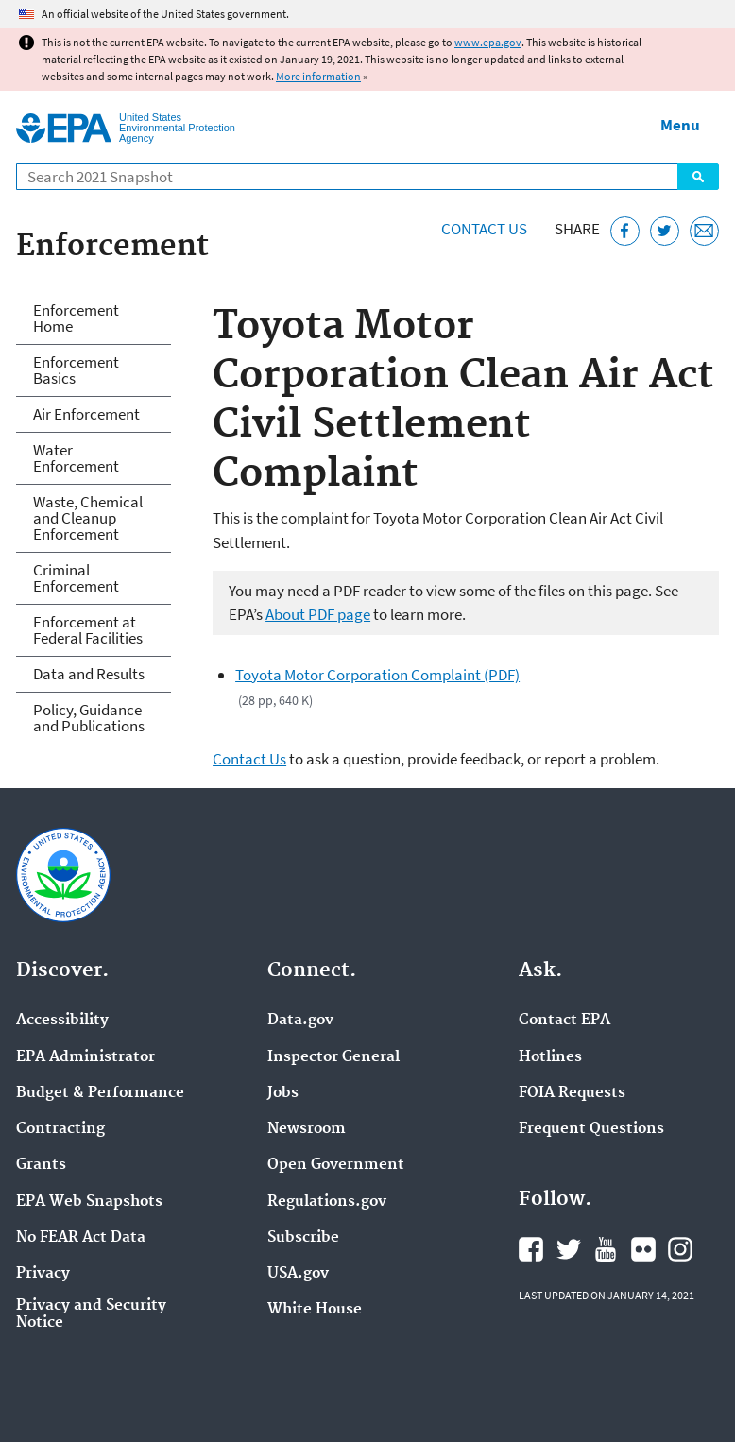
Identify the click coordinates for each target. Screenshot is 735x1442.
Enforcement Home (76, 318)
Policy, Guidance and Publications (89, 717)
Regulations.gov (326, 1201)
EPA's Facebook (531, 1249)
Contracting (60, 1129)
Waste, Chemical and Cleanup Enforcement (88, 517)
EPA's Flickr (643, 1249)
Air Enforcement (86, 413)
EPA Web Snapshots (89, 1201)
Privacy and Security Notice (91, 1314)
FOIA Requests (572, 1093)
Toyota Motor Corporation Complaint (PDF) (377, 674)
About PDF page (317, 614)
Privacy (43, 1273)
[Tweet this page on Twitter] (664, 231)
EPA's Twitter (568, 1249)
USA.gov (298, 1273)
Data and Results (89, 673)
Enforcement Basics (76, 370)
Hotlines (550, 1057)
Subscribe (303, 1237)
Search (698, 176)
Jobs (283, 1093)
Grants (41, 1165)
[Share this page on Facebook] (625, 231)
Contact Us (484, 228)
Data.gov (300, 1020)
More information (318, 76)
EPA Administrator (85, 1057)
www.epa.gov (487, 42)
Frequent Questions (591, 1129)
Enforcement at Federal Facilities (88, 629)
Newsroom (306, 1129)
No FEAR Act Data (80, 1237)
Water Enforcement (76, 457)
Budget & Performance (100, 1093)
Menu (680, 124)
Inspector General (333, 1057)
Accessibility (62, 1020)
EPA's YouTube (605, 1249)
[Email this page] (704, 231)
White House (314, 1309)
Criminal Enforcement (76, 577)
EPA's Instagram (680, 1249)
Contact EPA (564, 1020)
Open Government (335, 1165)
